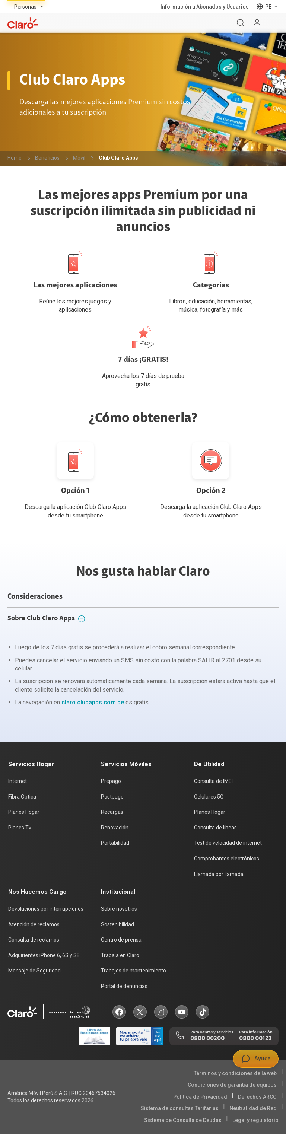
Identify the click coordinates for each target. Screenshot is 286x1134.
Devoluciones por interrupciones (45, 909)
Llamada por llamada (219, 874)
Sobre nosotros (119, 909)
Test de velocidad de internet (228, 843)
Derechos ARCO (257, 1097)
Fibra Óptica (22, 797)
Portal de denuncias (124, 986)
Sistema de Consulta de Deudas (183, 1120)
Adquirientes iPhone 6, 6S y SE (44, 955)
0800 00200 (207, 1039)
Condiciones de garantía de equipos (232, 1085)
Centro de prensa (121, 940)
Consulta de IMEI (213, 781)
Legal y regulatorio (255, 1120)
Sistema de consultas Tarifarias (180, 1108)
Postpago (112, 797)
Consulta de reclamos (33, 940)
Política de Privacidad (200, 1097)
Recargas (112, 812)
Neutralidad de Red (253, 1108)
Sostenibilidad (117, 924)
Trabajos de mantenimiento (133, 971)
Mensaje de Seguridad (34, 971)
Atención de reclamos (34, 924)
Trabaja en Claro (120, 955)
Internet (17, 781)
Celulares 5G (208, 797)
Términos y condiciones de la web (235, 1073)
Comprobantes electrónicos (226, 858)
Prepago (111, 781)
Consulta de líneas (215, 828)
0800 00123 (255, 1039)
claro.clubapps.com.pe (92, 702)
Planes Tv (19, 828)
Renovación (114, 828)
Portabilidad (115, 843)
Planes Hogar (23, 812)
